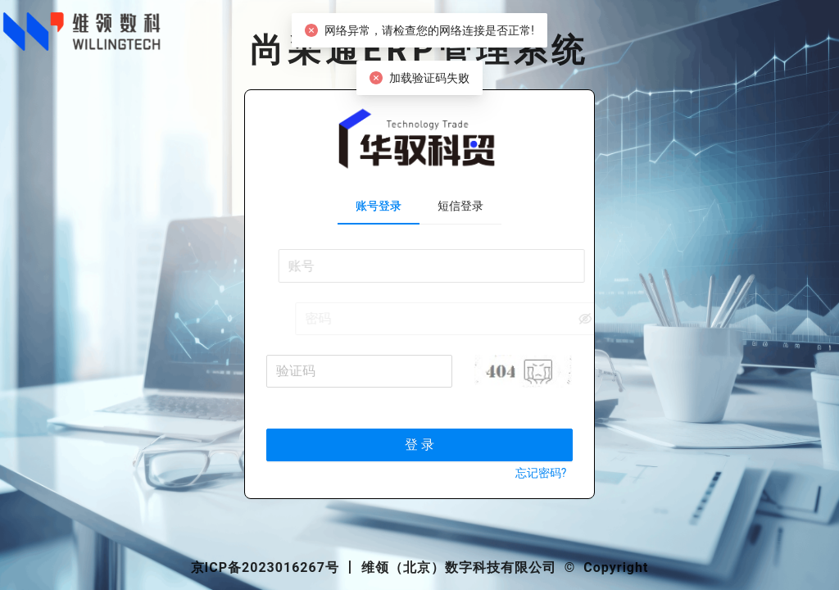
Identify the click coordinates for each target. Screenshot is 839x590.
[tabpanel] (420, 373)
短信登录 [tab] (460, 205)
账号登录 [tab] (378, 205)
